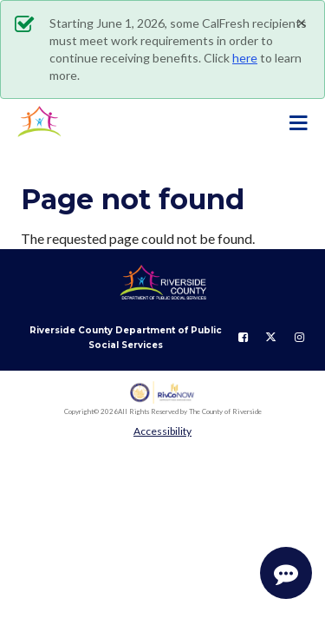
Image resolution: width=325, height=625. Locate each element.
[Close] (301, 21)
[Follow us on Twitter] (270, 337)
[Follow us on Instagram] (299, 337)
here (244, 57)
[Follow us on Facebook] (243, 337)
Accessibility (162, 431)
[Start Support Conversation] (286, 573)
